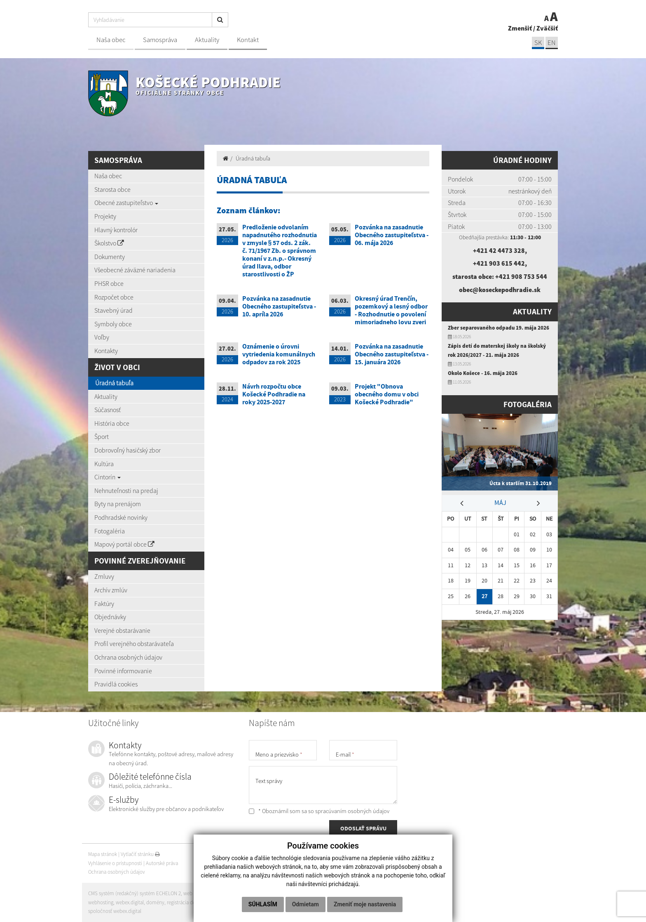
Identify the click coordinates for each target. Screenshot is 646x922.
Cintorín (107, 477)
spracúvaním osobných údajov (352, 811)
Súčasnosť (107, 410)
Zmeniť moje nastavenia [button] (365, 904)
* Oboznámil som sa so (319, 811)
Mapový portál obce (124, 544)
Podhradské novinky (120, 517)
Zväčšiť (547, 28)
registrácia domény (187, 902)
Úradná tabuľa (114, 383)
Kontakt (248, 39)
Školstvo (109, 243)
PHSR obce (109, 283)
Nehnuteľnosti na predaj (126, 490)
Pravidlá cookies (116, 684)
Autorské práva (162, 863)
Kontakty (106, 351)
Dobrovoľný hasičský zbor (127, 450)
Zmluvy (104, 576)
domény (155, 902)
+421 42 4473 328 (499, 250)
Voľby (101, 337)
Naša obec (110, 39)
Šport (101, 436)
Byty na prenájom (117, 504)
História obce (111, 423)
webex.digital (130, 902)
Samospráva (160, 39)
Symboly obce (113, 324)
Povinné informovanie (123, 671)
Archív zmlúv (110, 590)
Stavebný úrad (113, 310)
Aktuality (207, 39)
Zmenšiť (520, 28)
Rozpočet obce (113, 297)
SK (538, 42)
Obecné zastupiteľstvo (126, 202)
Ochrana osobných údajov (128, 657)
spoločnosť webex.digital (114, 911)
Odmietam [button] (305, 904)
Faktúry (104, 603)
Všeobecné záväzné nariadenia (135, 270)
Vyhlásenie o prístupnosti (115, 863)
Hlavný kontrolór (116, 230)
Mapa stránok (102, 854)
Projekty (105, 216)
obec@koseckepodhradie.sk (500, 289)
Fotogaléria (109, 531)
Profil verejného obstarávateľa (134, 643)
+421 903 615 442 (499, 263)
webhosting (100, 902)
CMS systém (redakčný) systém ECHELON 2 (134, 893)
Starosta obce (112, 189)
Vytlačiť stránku (140, 854)
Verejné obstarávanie (122, 630)
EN (552, 42)
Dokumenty (109, 256)
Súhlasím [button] (262, 904)
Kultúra (104, 464)
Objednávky (110, 617)
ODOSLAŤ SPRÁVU (363, 828)
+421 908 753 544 (521, 276)
